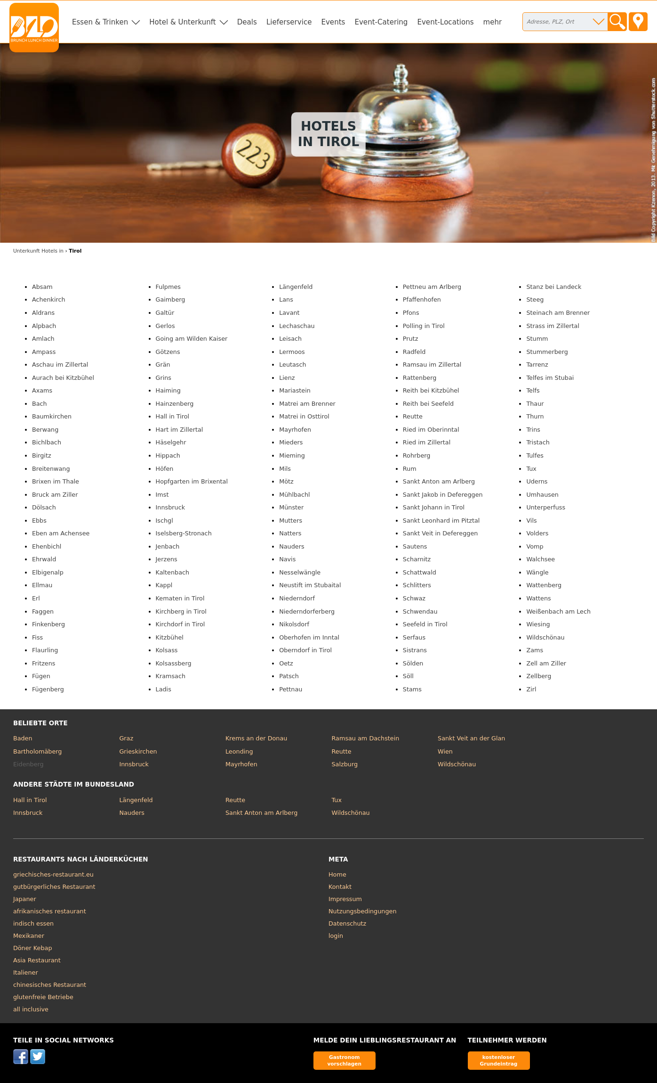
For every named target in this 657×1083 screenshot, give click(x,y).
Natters (290, 533)
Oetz (286, 663)
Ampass (44, 351)
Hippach (168, 455)
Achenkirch (48, 299)
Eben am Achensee (61, 533)
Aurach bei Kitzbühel (63, 377)
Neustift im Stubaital (310, 585)
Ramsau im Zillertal (432, 364)
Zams (534, 650)
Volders (537, 533)
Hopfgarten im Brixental (192, 481)
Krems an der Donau (256, 738)
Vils (531, 520)
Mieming (292, 455)
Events (333, 22)
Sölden (413, 663)
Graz (126, 738)
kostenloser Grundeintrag (499, 1060)
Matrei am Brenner (307, 403)
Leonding (239, 751)
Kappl (164, 585)
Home (337, 874)
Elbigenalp (48, 572)
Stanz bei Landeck (553, 286)
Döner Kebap (32, 948)
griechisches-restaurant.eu (53, 874)
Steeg (535, 299)
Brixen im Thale (55, 481)
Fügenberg (48, 689)
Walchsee (540, 559)
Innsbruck (170, 507)
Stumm (537, 338)
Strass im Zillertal (552, 325)
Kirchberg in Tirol (181, 611)
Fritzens (44, 663)
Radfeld (414, 351)
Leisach (290, 338)
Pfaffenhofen (422, 299)
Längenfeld (295, 286)
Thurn (535, 416)
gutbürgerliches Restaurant (54, 886)
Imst (162, 494)
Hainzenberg (175, 403)
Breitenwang (51, 468)
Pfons (411, 312)
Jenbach (168, 546)
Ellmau (42, 585)
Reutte (413, 416)
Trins (533, 429)
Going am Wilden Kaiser (192, 338)
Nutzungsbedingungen (362, 911)
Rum (410, 468)
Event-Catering (381, 22)
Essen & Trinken (100, 22)
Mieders (291, 442)
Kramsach (171, 676)
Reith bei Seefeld (428, 403)
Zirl (531, 689)
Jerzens (166, 559)
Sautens (415, 546)
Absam (42, 286)
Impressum (345, 898)
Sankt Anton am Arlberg (439, 481)
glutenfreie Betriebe (43, 997)
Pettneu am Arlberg (432, 286)
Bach (39, 403)
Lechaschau (296, 325)
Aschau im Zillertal (60, 364)
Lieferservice (289, 22)
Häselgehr (171, 442)
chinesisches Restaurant (49, 984)
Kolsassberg (174, 663)
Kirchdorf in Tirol (180, 624)
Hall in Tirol (173, 416)
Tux (531, 468)
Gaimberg (170, 299)
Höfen (165, 468)
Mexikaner (28, 935)
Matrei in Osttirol (304, 416)
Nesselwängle (299, 572)
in (38, 251)
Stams (412, 689)
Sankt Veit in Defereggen (440, 533)
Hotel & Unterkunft (182, 22)
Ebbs (39, 520)
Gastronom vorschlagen (344, 1060)
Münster (291, 507)
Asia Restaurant (37, 960)
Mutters (290, 520)
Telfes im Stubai (550, 377)
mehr (492, 22)
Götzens (168, 351)
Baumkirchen (52, 416)
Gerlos (165, 325)
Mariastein (295, 390)
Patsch (289, 676)
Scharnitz (417, 559)
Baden (22, 738)
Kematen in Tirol (180, 598)
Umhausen (542, 494)
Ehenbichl (46, 546)
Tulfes (535, 455)
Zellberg (538, 676)
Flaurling (45, 650)
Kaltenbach (173, 572)
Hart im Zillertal (179, 429)
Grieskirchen (138, 751)
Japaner (24, 898)
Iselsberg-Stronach (184, 533)
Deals (247, 22)
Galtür (165, 312)
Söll (408, 676)
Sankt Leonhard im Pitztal (441, 520)
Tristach (537, 442)
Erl (36, 598)
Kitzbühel (170, 637)
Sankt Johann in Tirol (434, 507)
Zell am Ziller (546, 663)
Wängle (537, 572)
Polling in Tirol (424, 325)
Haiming (168, 390)
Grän (163, 364)
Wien (445, 751)
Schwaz (414, 598)
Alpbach (44, 325)
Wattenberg (543, 585)
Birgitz (41, 455)
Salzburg (345, 764)
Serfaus (414, 637)
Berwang (45, 429)
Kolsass (167, 650)
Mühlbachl (294, 494)
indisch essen (33, 923)
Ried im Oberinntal (431, 429)
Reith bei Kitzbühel (431, 390)
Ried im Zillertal (426, 442)
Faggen (43, 611)
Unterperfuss (545, 507)
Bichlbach (46, 442)
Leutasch (292, 364)
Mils (285, 468)
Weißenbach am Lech (558, 611)
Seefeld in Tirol (425, 624)
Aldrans (43, 312)
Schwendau (420, 611)
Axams (42, 390)
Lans (286, 299)
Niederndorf (297, 598)
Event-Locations (445, 22)
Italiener (25, 972)
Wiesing (538, 624)
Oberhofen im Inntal (309, 637)
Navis (287, 559)
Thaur (535, 403)
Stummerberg (547, 351)
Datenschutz (347, 923)
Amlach (43, 338)
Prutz (410, 338)
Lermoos (292, 351)
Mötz (286, 481)
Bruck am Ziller (55, 494)
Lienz (287, 377)
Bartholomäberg (37, 751)
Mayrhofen (295, 429)
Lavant (289, 312)
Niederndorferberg (307, 611)
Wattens (538, 598)
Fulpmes (168, 286)
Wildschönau (545, 637)
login (335, 935)
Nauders (291, 546)
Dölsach (44, 507)
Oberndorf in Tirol (305, 650)
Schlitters (417, 585)
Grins (163, 377)
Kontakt (340, 886)
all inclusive (30, 1009)
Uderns (536, 481)
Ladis (163, 689)
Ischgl (164, 520)
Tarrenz (537, 364)
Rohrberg (417, 455)
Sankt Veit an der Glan (471, 738)
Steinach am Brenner (558, 312)
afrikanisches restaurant (49, 911)
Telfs (532, 390)
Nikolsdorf (294, 624)
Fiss (37, 637)
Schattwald (419, 572)
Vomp (534, 546)
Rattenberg (420, 377)
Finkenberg (48, 624)
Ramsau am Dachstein (366, 738)
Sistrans (415, 650)
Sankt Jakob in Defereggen (443, 494)
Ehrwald (44, 559)
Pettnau (290, 689)
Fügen (41, 676)
